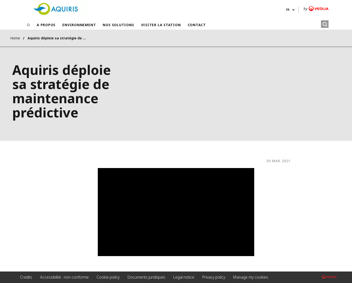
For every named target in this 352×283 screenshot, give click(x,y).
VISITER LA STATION (161, 25)
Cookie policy (108, 277)
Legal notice (183, 277)
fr (287, 10)
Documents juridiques (146, 277)
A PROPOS (46, 25)
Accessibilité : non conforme (64, 277)
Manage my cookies (250, 277)
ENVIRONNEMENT (79, 25)
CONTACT (197, 25)
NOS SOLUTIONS (118, 25)
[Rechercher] (325, 24)
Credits (26, 277)
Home (15, 38)
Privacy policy (213, 277)
